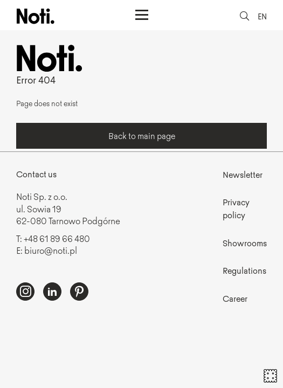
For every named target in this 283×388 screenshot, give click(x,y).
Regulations (244, 270)
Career (235, 298)
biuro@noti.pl (50, 250)
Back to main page (141, 135)
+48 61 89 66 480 (57, 238)
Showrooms (245, 242)
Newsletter (243, 174)
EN (262, 16)
